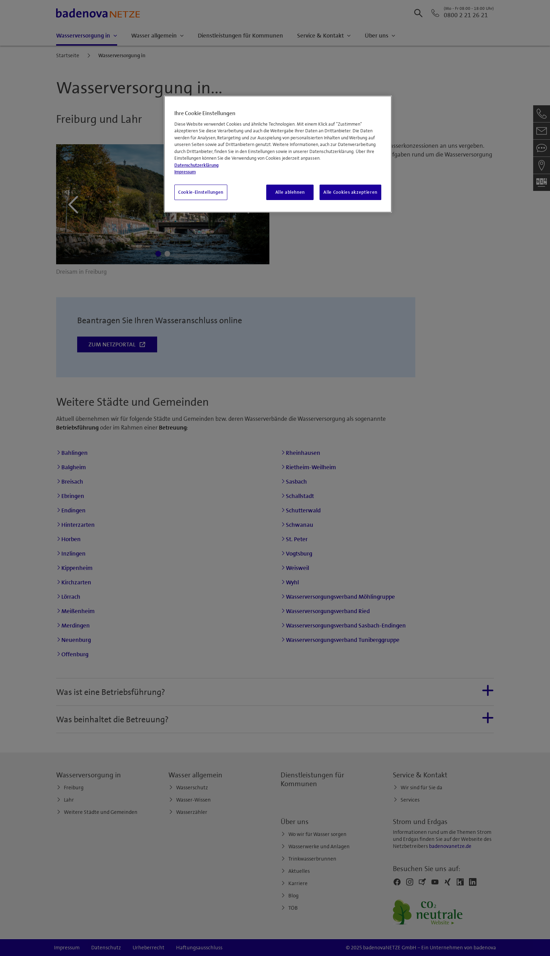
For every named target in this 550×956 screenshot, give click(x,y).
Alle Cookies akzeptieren (350, 192)
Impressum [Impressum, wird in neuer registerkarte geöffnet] (185, 172)
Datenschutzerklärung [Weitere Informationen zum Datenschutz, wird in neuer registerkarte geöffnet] (196, 165)
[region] (278, 154)
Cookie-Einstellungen (200, 192)
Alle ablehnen (290, 192)
